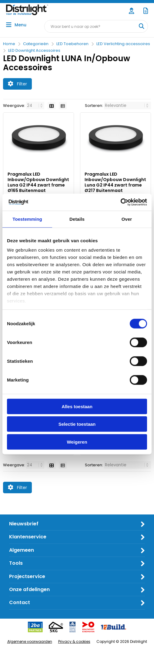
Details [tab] (77, 218)
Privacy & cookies (74, 641)
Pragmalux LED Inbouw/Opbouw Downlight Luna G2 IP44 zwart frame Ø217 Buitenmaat (115, 182)
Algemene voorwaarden (29, 641)
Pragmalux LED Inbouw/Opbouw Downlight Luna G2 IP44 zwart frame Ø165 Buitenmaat (38, 182)
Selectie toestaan (77, 424)
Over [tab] (127, 218)
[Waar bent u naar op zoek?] (141, 26)
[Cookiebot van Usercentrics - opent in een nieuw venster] (120, 202)
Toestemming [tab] (27, 218)
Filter (17, 84)
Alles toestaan (77, 406)
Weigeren (77, 441)
